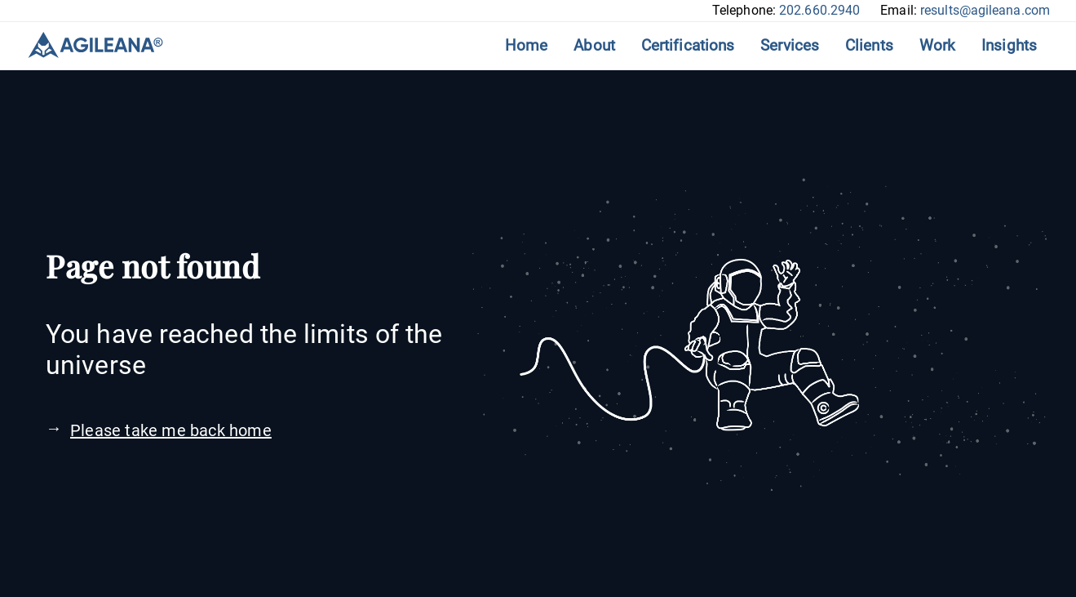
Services (789, 45)
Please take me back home (171, 430)
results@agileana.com (985, 10)
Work (937, 45)
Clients (869, 45)
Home (526, 45)
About (594, 45)
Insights (1009, 45)
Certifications (687, 45)
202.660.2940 (819, 10)
